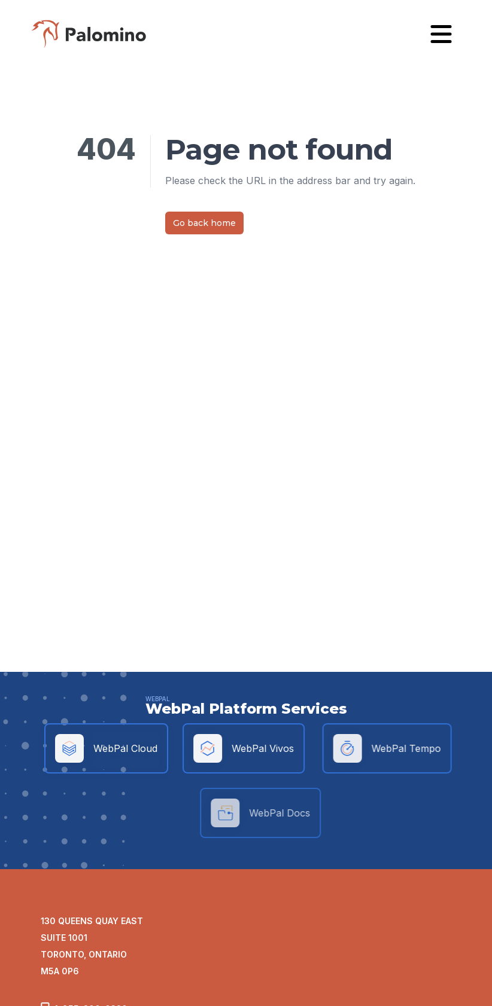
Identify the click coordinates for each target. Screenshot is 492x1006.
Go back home (204, 223)
